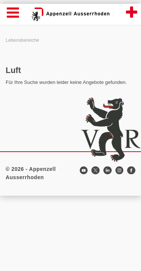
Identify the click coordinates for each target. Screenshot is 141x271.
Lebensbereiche (22, 40)
